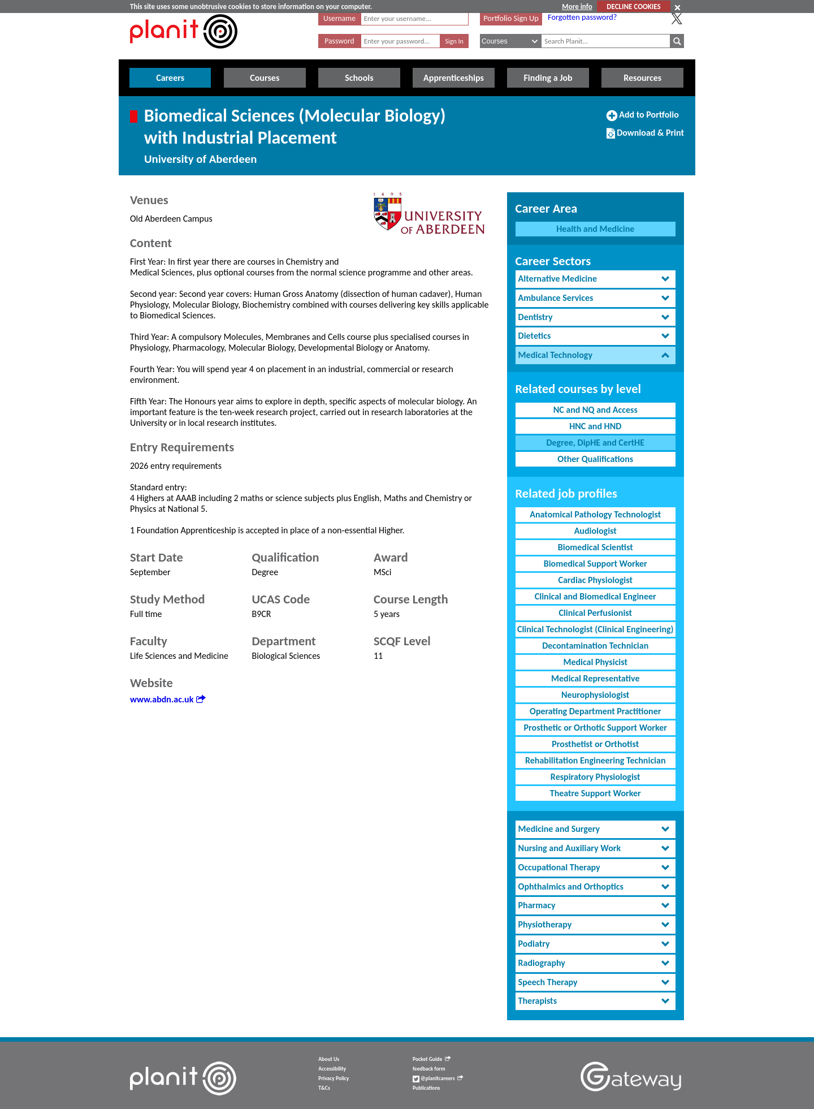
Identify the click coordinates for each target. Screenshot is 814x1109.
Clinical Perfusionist (595, 612)
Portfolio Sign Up (511, 18)
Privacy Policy (333, 1078)
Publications (426, 1088)
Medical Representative (595, 678)
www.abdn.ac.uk (167, 699)
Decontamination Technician (595, 645)
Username (339, 18)
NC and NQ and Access (595, 409)
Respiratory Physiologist (595, 776)
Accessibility (332, 1068)
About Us (328, 1059)
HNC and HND (595, 426)
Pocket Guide (432, 1059)
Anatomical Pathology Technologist (595, 514)
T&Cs (324, 1088)
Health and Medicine (595, 228)
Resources (642, 77)
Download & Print (645, 137)
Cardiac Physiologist (595, 580)
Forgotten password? (582, 17)
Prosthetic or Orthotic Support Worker (595, 727)
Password (339, 41)
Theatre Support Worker (595, 793)
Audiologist (595, 530)
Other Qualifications (595, 459)
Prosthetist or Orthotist (595, 744)
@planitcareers (438, 1078)
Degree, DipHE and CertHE (595, 442)
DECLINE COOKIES (633, 6)
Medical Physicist (595, 662)
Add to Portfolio (643, 119)
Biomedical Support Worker (595, 563)
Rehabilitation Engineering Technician (595, 760)
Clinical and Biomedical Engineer (595, 596)
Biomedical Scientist (595, 547)
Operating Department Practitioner (595, 711)
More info (577, 6)
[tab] (596, 279)
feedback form (429, 1068)
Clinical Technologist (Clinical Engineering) (595, 629)
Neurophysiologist (595, 694)
